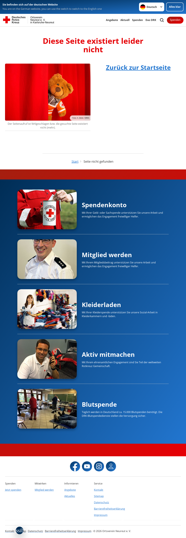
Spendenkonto (104, 205)
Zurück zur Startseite (138, 67)
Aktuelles (69, 496)
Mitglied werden (107, 254)
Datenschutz (101, 502)
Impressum (101, 515)
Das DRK (150, 20)
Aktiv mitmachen (108, 354)
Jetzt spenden (13, 490)
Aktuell (125, 20)
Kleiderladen (101, 304)
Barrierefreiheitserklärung (108, 508)
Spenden (137, 20)
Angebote (112, 20)
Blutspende (99, 404)
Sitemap (99, 496)
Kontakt (98, 490)
